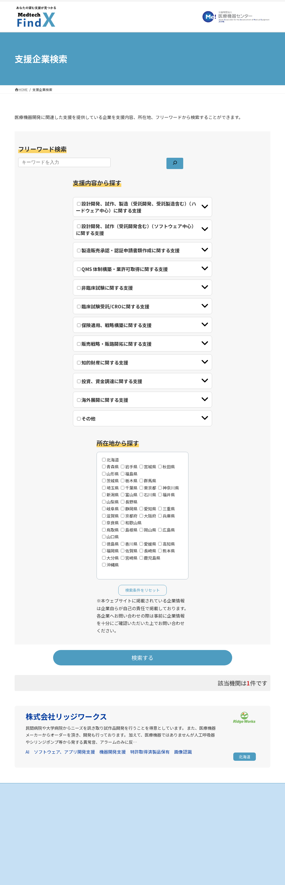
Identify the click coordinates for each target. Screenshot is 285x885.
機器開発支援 (112, 751)
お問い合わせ (204, 830)
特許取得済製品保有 (150, 751)
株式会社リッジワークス (66, 716)
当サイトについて (207, 810)
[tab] (142, 207)
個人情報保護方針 (207, 820)
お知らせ (200, 801)
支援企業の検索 (117, 810)
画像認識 (183, 751)
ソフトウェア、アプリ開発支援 (64, 751)
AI (27, 751)
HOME (110, 801)
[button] (244, 757)
